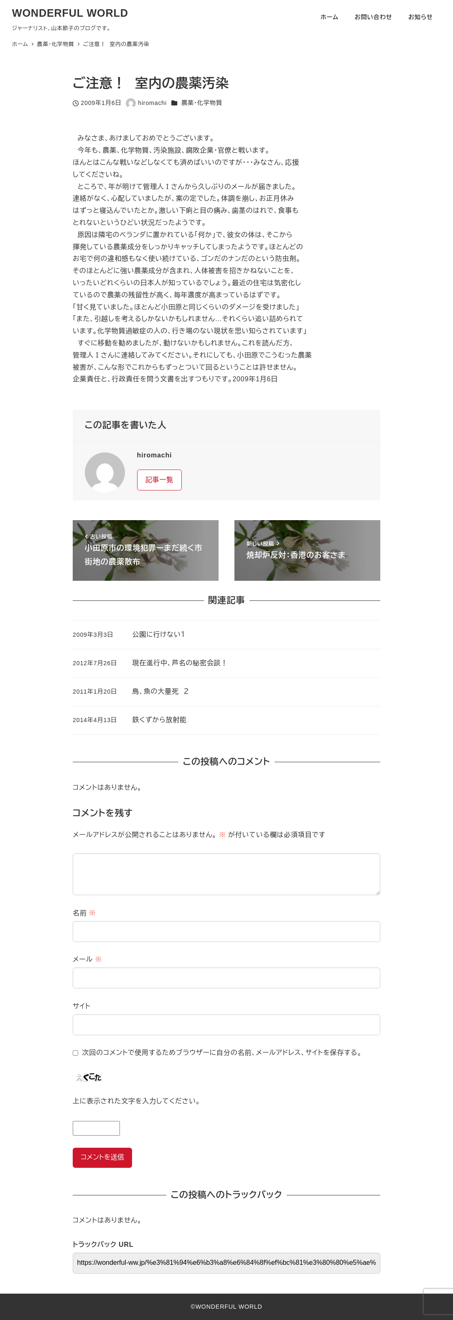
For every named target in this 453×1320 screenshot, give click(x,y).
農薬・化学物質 (201, 103)
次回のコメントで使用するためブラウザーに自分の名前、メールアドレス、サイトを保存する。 (222, 1052)
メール (87, 959)
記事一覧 (159, 479)
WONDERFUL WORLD (70, 13)
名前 (84, 913)
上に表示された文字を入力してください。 (136, 1101)
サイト (82, 1006)
